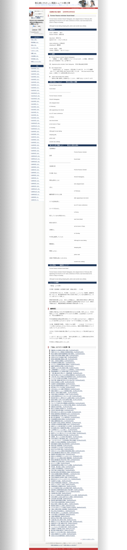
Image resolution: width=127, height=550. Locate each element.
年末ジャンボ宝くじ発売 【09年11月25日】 (63, 484)
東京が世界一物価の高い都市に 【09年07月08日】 (65, 504)
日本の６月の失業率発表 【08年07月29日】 (63, 535)
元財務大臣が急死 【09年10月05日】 (61, 493)
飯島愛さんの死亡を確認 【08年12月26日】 (63, 525)
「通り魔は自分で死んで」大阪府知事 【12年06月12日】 (67, 373)
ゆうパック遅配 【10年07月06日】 (60, 463)
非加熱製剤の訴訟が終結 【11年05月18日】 (63, 419)
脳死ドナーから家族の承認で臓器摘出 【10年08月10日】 (67, 458)
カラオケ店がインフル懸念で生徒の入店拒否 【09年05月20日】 (68, 507)
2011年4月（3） (35, 112)
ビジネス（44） (35, 47)
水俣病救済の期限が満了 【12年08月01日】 (63, 362)
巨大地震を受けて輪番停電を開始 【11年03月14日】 (65, 428)
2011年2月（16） (35, 117)
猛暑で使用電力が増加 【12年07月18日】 (62, 366)
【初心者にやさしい (39, 16)
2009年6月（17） (35, 172)
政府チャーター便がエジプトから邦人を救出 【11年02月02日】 (68, 433)
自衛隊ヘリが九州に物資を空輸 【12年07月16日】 (65, 368)
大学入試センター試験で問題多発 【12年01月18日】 (65, 389)
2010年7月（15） (35, 136)
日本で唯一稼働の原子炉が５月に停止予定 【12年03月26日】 (68, 380)
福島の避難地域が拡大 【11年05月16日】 (62, 421)
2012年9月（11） (35, 68)
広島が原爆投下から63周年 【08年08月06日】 (64, 534)
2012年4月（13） (35, 82)
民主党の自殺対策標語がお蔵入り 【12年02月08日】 (65, 385)
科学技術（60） (35, 58)
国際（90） (34, 53)
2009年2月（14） (35, 183)
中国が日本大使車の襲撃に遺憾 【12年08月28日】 (65, 355)
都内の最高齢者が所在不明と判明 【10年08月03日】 (65, 459)
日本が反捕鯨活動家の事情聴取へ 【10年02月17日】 (65, 474)
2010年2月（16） (35, 150)
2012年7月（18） (35, 73)
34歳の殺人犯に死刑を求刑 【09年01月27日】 (64, 519)
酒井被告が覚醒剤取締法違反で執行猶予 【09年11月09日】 (67, 489)
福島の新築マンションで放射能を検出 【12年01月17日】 (67, 391)
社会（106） (34, 39)
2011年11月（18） (35, 95)
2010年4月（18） (35, 145)
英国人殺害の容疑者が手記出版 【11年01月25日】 (65, 435)
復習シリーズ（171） (36, 61)
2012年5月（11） (35, 79)
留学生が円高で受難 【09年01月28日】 (62, 518)
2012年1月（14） (35, 90)
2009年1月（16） (35, 186)
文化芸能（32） (35, 56)
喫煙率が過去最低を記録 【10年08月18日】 (63, 454)
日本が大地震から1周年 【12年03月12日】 (63, 382)
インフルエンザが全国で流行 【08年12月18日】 (64, 527)
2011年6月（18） (35, 106)
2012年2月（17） (35, 87)
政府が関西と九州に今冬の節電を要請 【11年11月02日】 (67, 399)
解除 (38, 26)
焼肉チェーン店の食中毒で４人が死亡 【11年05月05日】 (67, 426)
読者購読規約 (34, 29)
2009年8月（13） (35, 167)
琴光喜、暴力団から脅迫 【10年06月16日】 (63, 467)
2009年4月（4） (35, 178)
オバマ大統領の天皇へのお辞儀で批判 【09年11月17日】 (67, 488)
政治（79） (34, 45)
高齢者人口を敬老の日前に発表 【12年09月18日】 (65, 350)
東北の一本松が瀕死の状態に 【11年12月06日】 (64, 392)
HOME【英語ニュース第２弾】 (70, 545)
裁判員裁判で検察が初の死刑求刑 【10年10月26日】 (65, 444)
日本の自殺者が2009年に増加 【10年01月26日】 (64, 477)
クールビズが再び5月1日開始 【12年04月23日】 (64, 378)
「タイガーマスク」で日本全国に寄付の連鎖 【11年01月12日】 (68, 440)
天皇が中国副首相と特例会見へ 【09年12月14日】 (65, 482)
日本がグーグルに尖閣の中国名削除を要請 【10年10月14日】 (68, 451)
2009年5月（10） (35, 175)
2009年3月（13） (35, 180)
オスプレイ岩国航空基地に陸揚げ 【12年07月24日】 (65, 364)
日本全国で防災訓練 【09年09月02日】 (62, 498)
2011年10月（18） (35, 98)
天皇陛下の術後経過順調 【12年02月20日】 (63, 383)
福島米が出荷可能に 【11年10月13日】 (62, 406)
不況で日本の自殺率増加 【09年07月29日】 (63, 502)
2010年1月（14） (35, 153)
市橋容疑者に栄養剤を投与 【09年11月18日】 (63, 486)
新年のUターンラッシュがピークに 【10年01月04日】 (66, 479)
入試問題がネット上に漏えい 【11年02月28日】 (64, 429)
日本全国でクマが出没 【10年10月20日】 (62, 447)
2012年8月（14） (35, 71)
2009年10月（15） (35, 161)
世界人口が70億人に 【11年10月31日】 (62, 401)
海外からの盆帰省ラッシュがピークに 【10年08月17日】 (67, 456)
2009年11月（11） (35, 158)
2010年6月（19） (35, 139)
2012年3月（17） (35, 84)
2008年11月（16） (35, 191)
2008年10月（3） (35, 194)
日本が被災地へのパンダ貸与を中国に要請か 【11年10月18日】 (68, 405)
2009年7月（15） (35, 169)
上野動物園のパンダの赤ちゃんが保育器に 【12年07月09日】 (68, 369)
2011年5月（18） (35, 109)
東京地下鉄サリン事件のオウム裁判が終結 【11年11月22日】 (68, 398)
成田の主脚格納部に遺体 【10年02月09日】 (63, 475)
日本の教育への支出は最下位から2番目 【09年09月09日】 (67, 497)
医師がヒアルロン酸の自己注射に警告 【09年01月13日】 (67, 521)
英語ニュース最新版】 (36, 17)
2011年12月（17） (35, 93)
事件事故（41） (35, 42)
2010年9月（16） (35, 131)
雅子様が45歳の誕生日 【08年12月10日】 (62, 530)
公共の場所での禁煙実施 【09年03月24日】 (63, 514)
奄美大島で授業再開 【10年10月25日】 (62, 445)
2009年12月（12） (35, 156)
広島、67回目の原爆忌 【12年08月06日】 (62, 361)
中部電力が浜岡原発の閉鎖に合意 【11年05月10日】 (65, 424)
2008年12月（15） (35, 188)
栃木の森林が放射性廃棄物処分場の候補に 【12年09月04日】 (68, 353)
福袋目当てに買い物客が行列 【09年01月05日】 (64, 523)
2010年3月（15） (35, 147)
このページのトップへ (88, 539)
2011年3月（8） (35, 115)
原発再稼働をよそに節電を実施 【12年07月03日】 (65, 371)
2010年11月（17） (35, 125)
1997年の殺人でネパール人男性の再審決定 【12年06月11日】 (68, 375)
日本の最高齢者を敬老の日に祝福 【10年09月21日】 (65, 452)
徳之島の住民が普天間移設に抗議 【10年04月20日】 (65, 472)
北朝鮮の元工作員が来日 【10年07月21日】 (63, 461)
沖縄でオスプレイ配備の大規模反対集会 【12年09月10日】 (67, 352)
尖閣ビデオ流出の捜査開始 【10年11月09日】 (63, 442)
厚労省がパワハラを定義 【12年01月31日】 (63, 387)
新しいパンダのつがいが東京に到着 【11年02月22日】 (66, 431)
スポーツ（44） (35, 50)
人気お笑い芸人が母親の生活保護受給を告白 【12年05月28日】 (68, 376)
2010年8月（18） (35, 134)
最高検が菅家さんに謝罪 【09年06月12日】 (63, 505)
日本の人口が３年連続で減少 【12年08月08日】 (64, 357)
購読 (34, 26)
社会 (82, 8)
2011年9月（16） (35, 101)
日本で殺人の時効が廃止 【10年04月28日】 (63, 470)
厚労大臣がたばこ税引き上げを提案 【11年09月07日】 (66, 412)
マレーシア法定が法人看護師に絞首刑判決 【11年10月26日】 (68, 403)
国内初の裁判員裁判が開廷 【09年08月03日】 (63, 500)
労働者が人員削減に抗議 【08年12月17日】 (63, 528)
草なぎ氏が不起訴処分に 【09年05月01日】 (63, 511)
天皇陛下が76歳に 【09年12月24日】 (61, 481)
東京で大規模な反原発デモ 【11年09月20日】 (63, 408)
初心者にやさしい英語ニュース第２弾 (52, 3)
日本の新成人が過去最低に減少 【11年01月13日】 (65, 438)
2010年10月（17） (35, 128)
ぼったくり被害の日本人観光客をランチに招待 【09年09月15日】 (69, 495)
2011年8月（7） (35, 104)
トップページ (75, 8)
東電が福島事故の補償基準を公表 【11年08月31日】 (65, 414)
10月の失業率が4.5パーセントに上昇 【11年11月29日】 (66, 396)
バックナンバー (35, 32)
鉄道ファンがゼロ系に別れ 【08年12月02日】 (63, 532)
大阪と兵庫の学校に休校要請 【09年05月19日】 (64, 509)
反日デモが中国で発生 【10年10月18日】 (62, 449)
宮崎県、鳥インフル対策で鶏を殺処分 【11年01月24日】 (67, 436)
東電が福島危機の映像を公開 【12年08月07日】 (64, 359)
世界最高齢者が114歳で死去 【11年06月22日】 (64, 415)
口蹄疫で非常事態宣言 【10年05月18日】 (62, 468)
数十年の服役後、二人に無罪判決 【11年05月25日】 (65, 417)
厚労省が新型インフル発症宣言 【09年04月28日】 (65, 512)
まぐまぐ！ (41, 33)
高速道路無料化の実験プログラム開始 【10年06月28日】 (67, 465)
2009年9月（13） (35, 164)
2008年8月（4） (35, 197)
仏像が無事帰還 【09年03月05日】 (60, 516)
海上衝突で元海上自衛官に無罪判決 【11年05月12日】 (66, 422)
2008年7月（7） (35, 199)
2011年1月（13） (35, 120)
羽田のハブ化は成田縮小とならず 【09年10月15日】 (65, 491)
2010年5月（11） (35, 142)
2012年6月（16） (35, 76)
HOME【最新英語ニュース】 (56, 545)
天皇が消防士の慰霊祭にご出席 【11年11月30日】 (65, 394)
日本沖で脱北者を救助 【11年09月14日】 (62, 410)
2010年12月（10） (35, 123)
